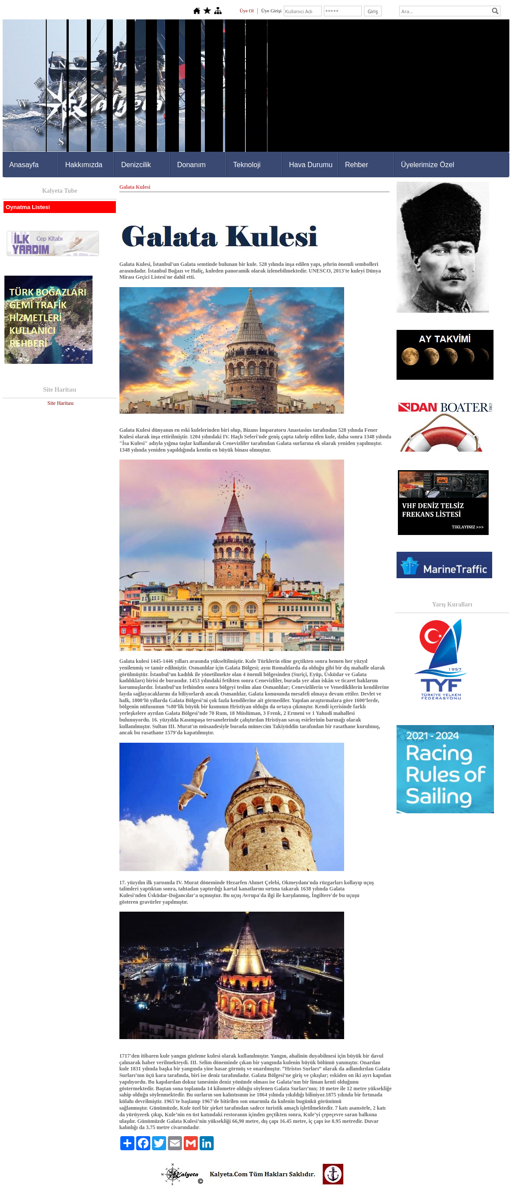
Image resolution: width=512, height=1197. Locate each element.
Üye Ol (247, 10)
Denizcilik (136, 164)
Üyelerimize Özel (427, 164)
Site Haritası (60, 403)
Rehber (356, 164)
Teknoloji (246, 164)
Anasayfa (24, 164)
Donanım (191, 164)
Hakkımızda (83, 164)
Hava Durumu (311, 164)
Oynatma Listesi (28, 207)
